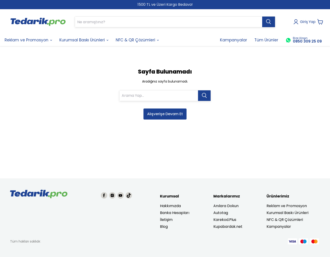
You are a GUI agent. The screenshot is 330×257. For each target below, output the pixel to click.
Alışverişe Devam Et (165, 114)
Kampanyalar (279, 226)
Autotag (220, 212)
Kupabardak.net (227, 226)
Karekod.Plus (224, 219)
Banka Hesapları (174, 212)
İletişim (166, 219)
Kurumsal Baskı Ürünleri (287, 212)
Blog (164, 226)
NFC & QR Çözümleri (285, 219)
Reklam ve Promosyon (287, 205)
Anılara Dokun (226, 205)
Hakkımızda (170, 205)
